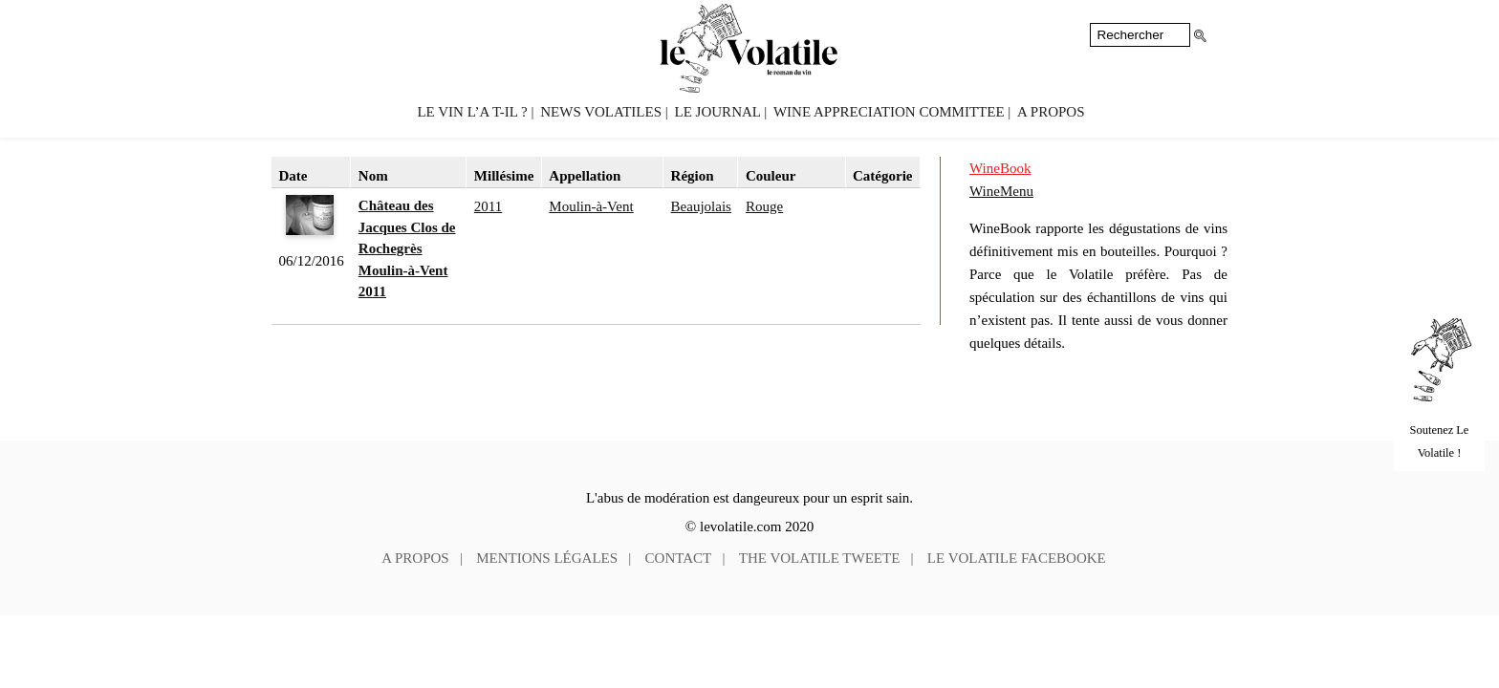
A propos (1050, 111)
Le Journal (718, 111)
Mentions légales (547, 558)
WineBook (1000, 168)
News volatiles (601, 111)
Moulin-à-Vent (591, 206)
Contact (678, 558)
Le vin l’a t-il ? (472, 111)
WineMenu (1001, 191)
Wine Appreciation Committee (889, 111)
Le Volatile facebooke (1016, 558)
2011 (488, 206)
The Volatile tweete (820, 558)
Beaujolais (701, 206)
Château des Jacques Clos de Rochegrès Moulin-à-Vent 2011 (407, 248)
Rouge (764, 206)
